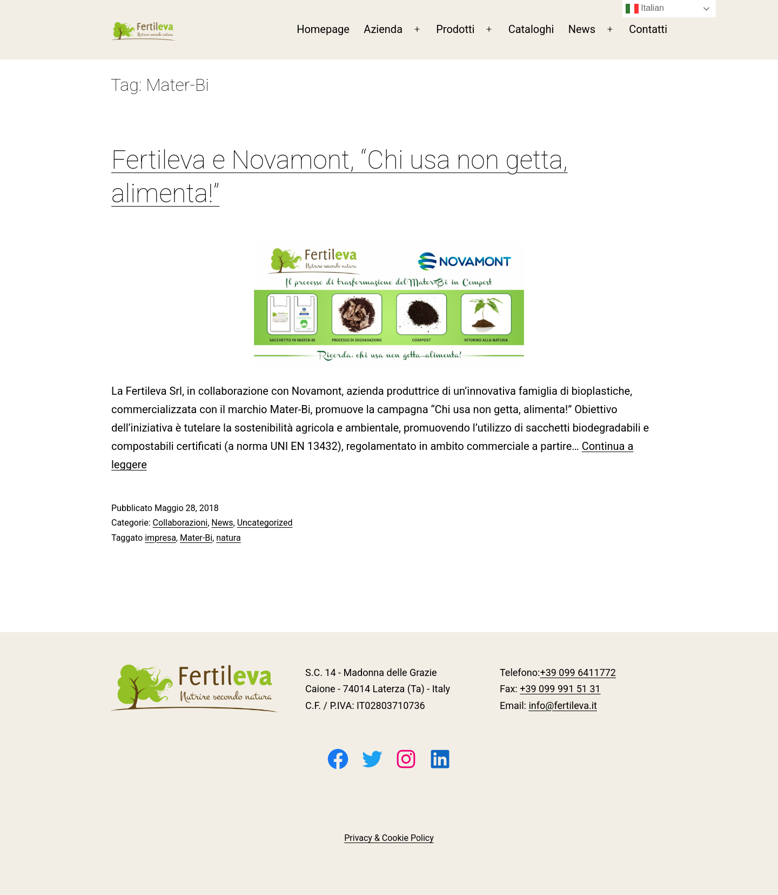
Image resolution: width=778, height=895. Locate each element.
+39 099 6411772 (578, 672)
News (581, 29)
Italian (645, 8)
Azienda (383, 29)
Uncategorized (265, 523)
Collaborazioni (180, 523)
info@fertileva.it (562, 705)
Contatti (648, 29)
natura (228, 538)
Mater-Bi (196, 538)
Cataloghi (531, 29)
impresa (160, 538)
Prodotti (455, 29)
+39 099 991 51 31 (560, 688)
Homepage (323, 29)
